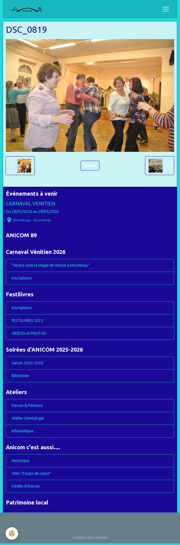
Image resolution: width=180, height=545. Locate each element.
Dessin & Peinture (27, 405)
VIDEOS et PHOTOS (29, 333)
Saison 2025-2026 (27, 363)
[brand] (29, 9)
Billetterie (20, 376)
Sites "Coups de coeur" (31, 473)
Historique (20, 460)
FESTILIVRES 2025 (27, 320)
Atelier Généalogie (28, 418)
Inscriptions (22, 278)
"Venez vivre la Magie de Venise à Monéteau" (50, 265)
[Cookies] (12, 533)
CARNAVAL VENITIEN (30, 203)
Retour (90, 165)
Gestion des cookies (90, 537)
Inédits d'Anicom (26, 486)
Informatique (23, 431)
